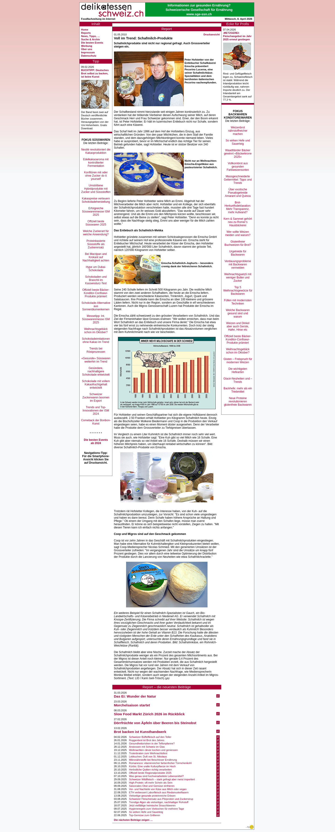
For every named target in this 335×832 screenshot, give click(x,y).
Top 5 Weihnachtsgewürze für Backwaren (237, 290)
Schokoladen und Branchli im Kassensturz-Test (96, 280)
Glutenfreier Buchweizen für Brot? (237, 243)
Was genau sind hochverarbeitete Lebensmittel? (156, 776)
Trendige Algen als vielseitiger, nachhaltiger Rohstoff (158, 802)
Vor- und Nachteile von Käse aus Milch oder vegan (158, 789)
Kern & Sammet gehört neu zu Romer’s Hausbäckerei (238, 222)
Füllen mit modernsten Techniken (238, 302)
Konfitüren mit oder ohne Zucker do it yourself (95, 176)
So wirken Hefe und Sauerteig (146, 812)
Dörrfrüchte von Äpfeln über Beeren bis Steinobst (155, 723)
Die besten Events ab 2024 (96, 441)
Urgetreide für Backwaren (237, 253)
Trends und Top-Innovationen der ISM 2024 (96, 410)
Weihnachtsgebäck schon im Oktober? (95, 330)
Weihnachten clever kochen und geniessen (153, 750)
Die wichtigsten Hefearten (237, 370)
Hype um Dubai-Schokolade (96, 268)
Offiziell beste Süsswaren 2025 (95, 223)
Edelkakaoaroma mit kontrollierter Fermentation (95, 163)
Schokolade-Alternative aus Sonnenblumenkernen (95, 306)
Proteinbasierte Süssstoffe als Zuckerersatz (96, 244)
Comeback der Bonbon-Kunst (96, 422)
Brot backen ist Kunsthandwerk (140, 732)
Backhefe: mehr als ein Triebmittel (238, 390)
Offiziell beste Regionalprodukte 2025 (150, 772)
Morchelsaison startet (132, 705)
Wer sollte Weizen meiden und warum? (238, 233)
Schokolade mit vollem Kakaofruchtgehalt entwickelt (96, 384)
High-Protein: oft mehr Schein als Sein (150, 782)
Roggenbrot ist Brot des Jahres (146, 740)
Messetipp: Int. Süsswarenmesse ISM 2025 (96, 319)
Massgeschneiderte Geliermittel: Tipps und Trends (237, 180)
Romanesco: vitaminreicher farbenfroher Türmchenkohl (160, 763)
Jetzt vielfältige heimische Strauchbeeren (152, 805)
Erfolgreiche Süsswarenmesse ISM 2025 (96, 211)
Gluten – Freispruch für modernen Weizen (238, 360)
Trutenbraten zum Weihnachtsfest (148, 753)
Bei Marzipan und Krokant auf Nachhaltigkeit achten (96, 257)
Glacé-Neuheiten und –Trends (237, 380)
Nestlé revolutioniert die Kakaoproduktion (95, 151)
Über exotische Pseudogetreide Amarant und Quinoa (238, 193)
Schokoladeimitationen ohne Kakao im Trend (96, 340)
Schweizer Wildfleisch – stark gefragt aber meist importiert (162, 779)
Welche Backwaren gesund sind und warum (238, 313)
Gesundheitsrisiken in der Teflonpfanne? (152, 743)
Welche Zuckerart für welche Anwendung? (96, 232)
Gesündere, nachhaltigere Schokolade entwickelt (96, 371)
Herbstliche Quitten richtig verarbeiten (150, 769)
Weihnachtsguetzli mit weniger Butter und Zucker (237, 277)
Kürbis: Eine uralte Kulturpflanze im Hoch (152, 766)
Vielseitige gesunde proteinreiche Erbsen (152, 795)
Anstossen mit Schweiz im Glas (147, 746)
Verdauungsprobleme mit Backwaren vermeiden (237, 264)
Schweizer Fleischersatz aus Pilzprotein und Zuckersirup (161, 799)
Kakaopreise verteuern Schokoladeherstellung (96, 200)
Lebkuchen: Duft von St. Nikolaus (148, 756)
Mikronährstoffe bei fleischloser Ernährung (153, 759)
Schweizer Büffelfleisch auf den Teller (150, 737)
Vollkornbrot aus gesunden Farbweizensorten (238, 166)
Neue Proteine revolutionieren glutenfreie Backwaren (238, 401)
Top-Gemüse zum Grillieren (144, 815)
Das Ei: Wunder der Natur (135, 696)
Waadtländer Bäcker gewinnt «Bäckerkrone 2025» (238, 153)
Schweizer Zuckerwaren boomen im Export (95, 397)
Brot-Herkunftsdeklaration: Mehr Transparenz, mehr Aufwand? (237, 207)
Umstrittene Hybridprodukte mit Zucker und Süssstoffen (96, 189)
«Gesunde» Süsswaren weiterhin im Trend (96, 360)
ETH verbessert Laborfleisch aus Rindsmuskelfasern (159, 792)
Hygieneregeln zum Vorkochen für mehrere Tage (156, 808)
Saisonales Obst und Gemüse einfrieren (151, 785)
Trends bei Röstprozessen (96, 350)
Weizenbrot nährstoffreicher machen (237, 131)
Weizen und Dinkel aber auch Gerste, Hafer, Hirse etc (237, 326)
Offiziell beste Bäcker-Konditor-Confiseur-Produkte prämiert (96, 293)
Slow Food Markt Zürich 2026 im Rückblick (149, 714)
